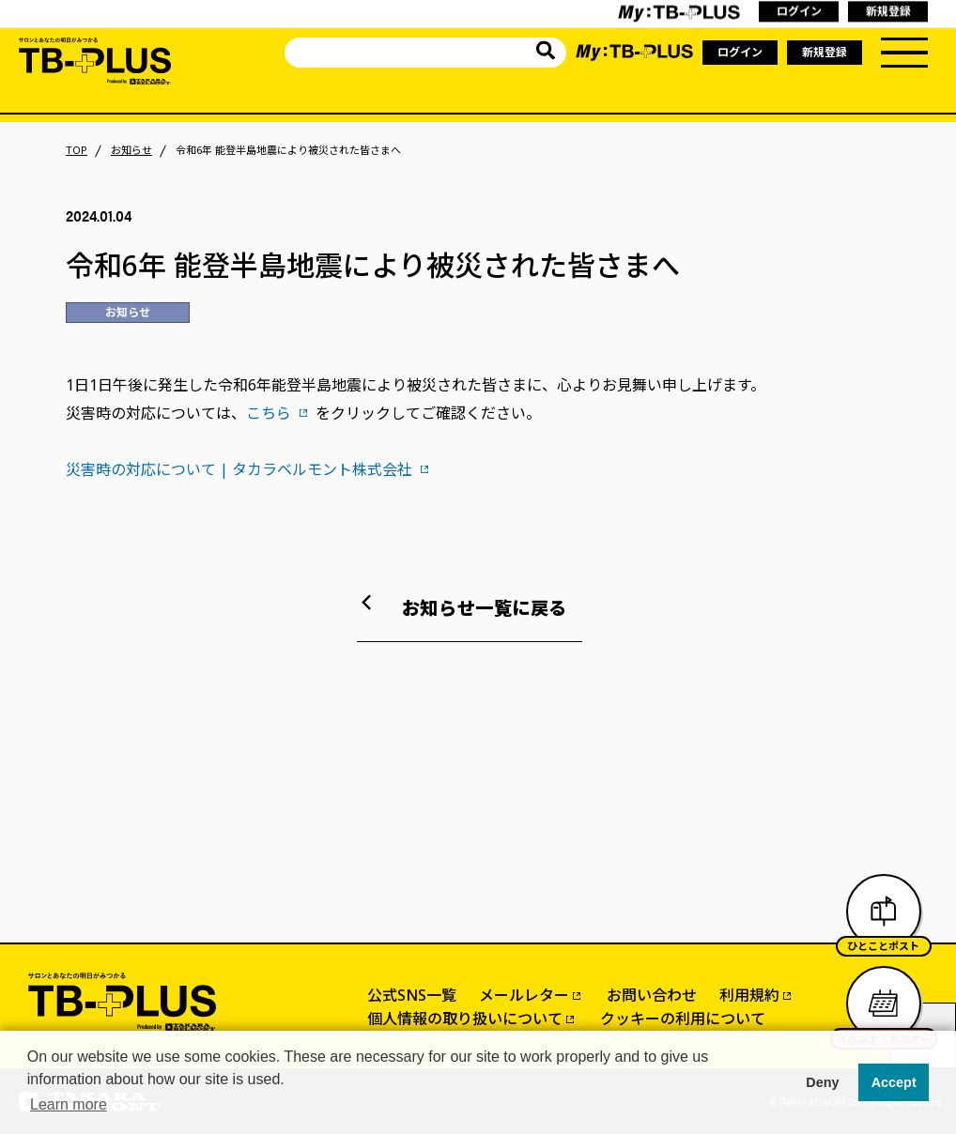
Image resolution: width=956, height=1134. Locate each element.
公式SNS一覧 (411, 995)
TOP (76, 150)
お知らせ (131, 150)
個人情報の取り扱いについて (465, 1018)
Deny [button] (822, 1082)
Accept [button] (894, 1082)
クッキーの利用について (682, 1018)
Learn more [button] (68, 1104)
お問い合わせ (652, 995)
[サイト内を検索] (545, 53)
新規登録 (824, 52)
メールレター (524, 995)
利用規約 (749, 995)
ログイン (740, 52)
